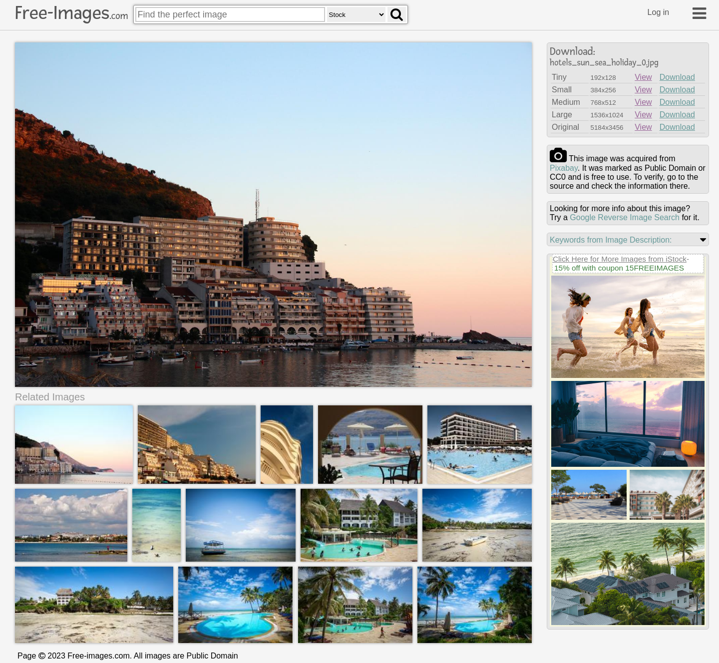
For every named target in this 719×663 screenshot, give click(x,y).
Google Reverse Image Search (625, 217)
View (643, 77)
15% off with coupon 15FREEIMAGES (619, 268)
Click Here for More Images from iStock (620, 259)
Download (677, 77)
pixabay (564, 168)
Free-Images (71, 12)
